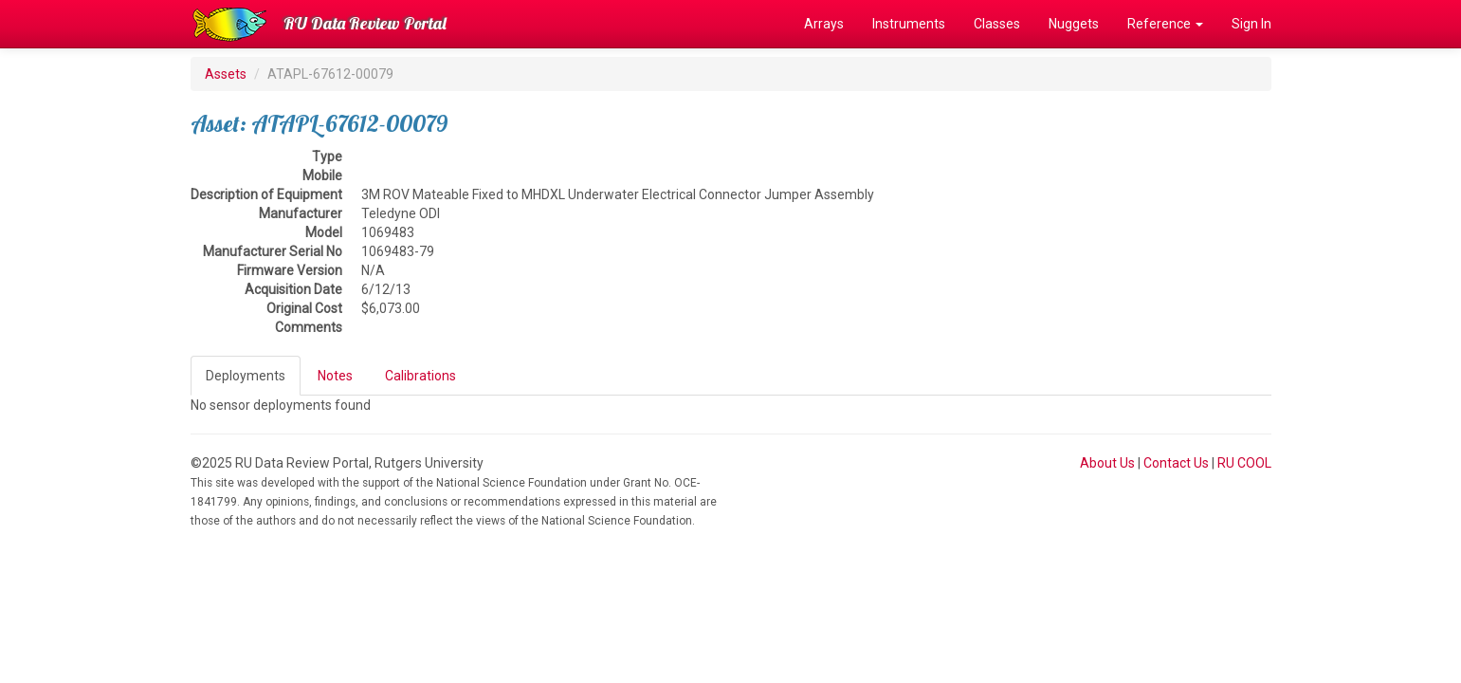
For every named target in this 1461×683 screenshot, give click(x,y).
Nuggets (1074, 23)
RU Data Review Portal (365, 23)
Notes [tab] (335, 375)
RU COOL (1244, 463)
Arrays (824, 23)
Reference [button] (1165, 23)
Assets (226, 74)
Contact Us (1176, 463)
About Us (1107, 463)
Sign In (1251, 23)
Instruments (908, 23)
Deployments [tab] (245, 375)
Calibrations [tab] (420, 375)
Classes (997, 23)
